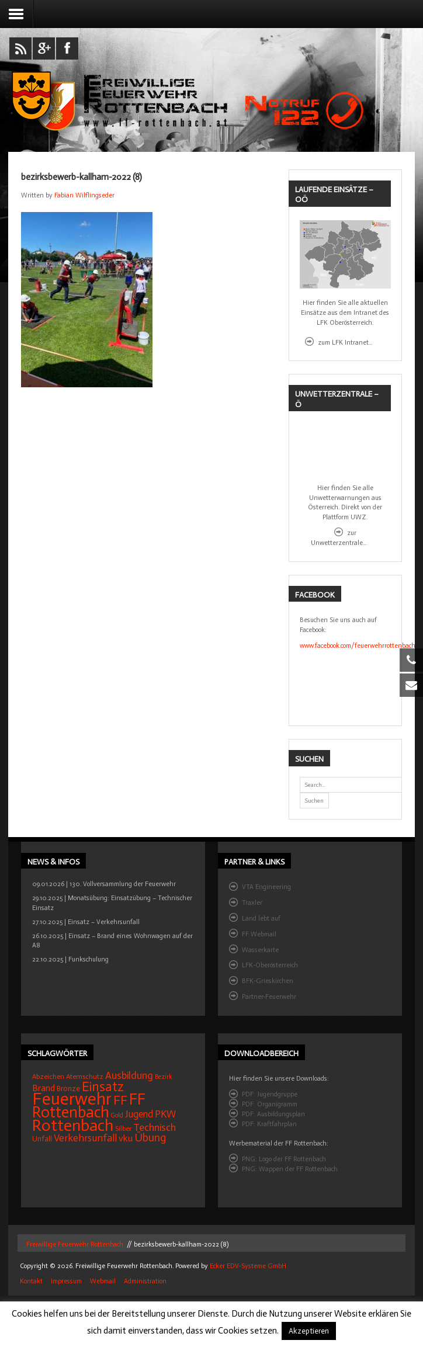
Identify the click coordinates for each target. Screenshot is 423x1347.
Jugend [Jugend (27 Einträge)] (139, 1114)
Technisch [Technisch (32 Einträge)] (154, 1127)
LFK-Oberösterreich (270, 965)
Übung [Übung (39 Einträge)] (150, 1137)
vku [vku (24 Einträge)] (126, 1138)
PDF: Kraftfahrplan (269, 1124)
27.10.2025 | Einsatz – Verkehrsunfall (86, 922)
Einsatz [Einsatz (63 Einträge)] (103, 1087)
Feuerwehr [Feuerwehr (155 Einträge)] (72, 1098)
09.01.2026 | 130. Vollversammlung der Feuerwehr (104, 884)
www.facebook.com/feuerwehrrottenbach (357, 645)
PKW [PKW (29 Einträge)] (165, 1114)
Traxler (252, 902)
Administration (145, 1281)
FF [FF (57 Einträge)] (120, 1100)
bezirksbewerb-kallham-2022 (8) (81, 177)
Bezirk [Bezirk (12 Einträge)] (163, 1077)
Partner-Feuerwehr (269, 996)
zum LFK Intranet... (345, 342)
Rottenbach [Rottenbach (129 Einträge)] (72, 1125)
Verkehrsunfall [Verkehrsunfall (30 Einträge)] (85, 1138)
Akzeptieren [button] (309, 1331)
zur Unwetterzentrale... (338, 538)
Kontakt (31, 1281)
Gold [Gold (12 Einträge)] (117, 1115)
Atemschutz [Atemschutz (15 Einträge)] (84, 1076)
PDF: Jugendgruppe (269, 1094)
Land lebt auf (261, 918)
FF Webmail (259, 934)
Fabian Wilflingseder (84, 195)
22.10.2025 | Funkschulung (70, 959)
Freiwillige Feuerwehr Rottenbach (74, 1244)
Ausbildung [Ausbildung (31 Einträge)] (129, 1075)
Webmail (103, 1281)
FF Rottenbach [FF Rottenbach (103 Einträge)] (88, 1106)
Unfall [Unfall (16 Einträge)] (42, 1138)
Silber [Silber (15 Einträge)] (123, 1128)
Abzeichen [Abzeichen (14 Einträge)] (48, 1076)
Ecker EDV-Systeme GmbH (248, 1266)
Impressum (66, 1281)
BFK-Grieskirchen (267, 981)
